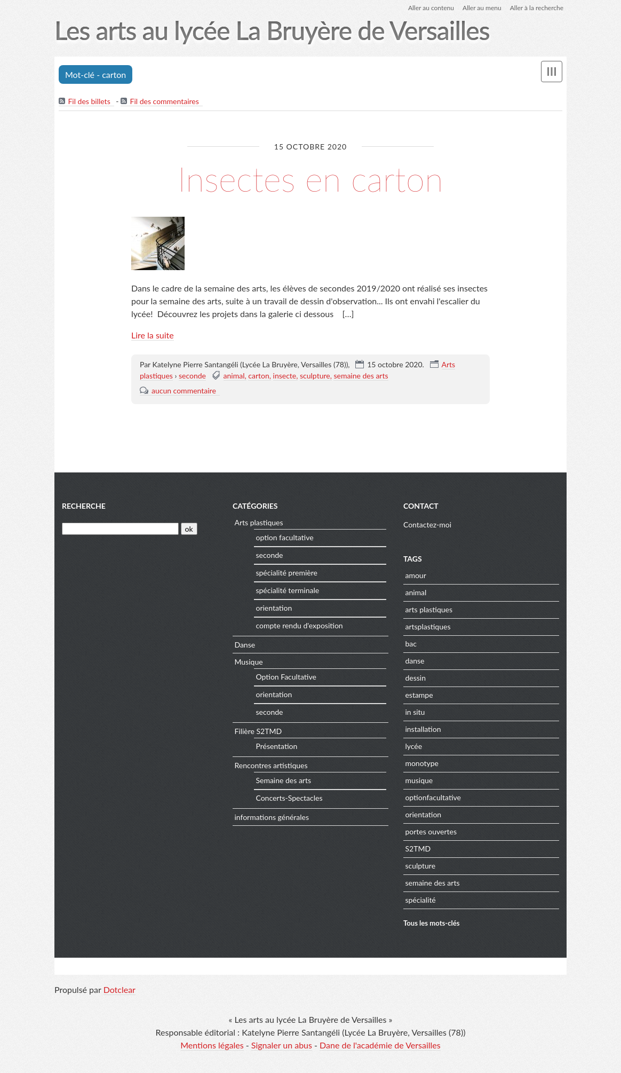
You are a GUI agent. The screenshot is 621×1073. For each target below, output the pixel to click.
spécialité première (286, 572)
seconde (192, 375)
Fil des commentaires (164, 101)
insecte (285, 375)
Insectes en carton (310, 178)
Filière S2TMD (258, 731)
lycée (413, 746)
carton (258, 375)
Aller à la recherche (536, 8)
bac (410, 643)
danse (414, 660)
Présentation (276, 746)
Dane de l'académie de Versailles (380, 1045)
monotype (422, 763)
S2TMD (418, 848)
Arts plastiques (258, 522)
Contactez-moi (427, 524)
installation (423, 728)
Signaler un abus (281, 1045)
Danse (244, 644)
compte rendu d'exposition (299, 625)
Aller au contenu (431, 8)
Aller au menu (482, 8)
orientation (274, 607)
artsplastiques (427, 626)
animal (234, 375)
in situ (415, 711)
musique (419, 780)
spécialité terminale (287, 590)
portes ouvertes (431, 831)
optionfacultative (433, 797)
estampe (419, 694)
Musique (248, 661)
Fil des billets (89, 101)
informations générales (271, 817)
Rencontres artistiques (270, 765)
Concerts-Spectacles (289, 797)
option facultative (284, 537)
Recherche (84, 505)
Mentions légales (211, 1045)
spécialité (420, 899)
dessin (415, 677)
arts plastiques (428, 609)
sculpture (315, 375)
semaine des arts (360, 375)
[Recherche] (120, 529)
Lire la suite (152, 335)
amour (415, 575)
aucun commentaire (184, 390)
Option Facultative (286, 676)
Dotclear (120, 989)
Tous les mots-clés (431, 923)
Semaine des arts (283, 780)
